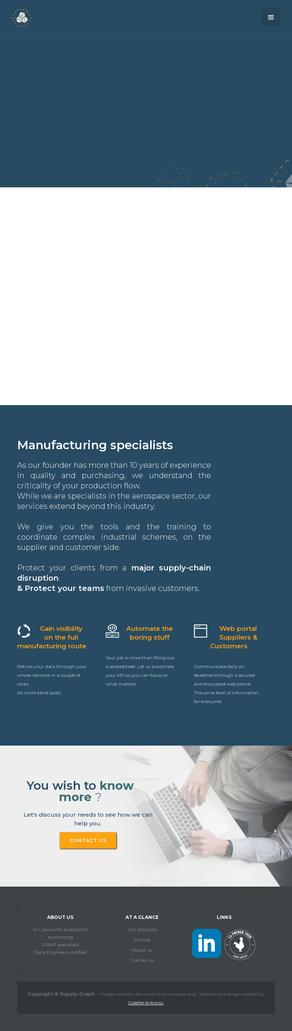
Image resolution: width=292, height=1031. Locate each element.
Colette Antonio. (146, 1003)
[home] (21, 18)
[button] (271, 17)
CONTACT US (88, 840)
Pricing (142, 939)
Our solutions (142, 929)
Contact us (142, 960)
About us (142, 950)
